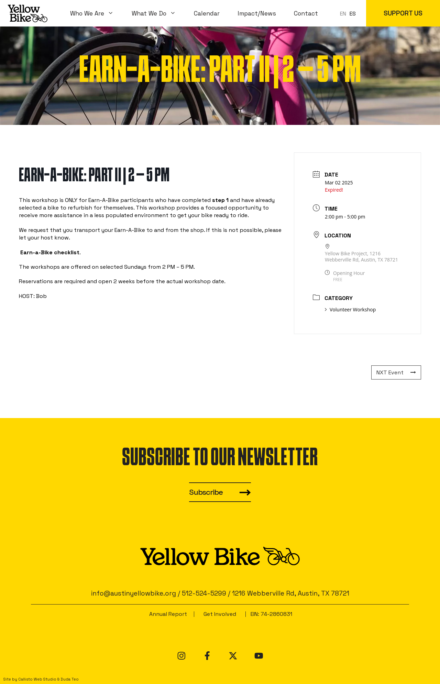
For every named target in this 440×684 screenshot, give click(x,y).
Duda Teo (69, 679)
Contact (306, 13)
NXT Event (396, 372)
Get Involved (220, 614)
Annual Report (168, 614)
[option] (352, 14)
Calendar (207, 13)
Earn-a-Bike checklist (49, 252)
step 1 (220, 200)
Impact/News (257, 13)
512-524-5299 (204, 593)
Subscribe (206, 492)
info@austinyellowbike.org (133, 593)
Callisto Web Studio (37, 679)
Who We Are (96, 13)
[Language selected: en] (349, 13)
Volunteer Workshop (350, 309)
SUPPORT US (403, 13)
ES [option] (353, 13)
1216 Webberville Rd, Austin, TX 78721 (290, 593)
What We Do (158, 13)
